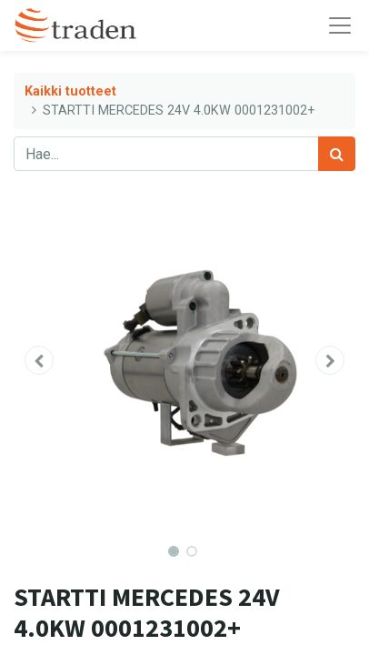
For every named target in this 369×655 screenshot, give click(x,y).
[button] (39, 360)
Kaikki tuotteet (70, 91)
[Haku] (336, 153)
